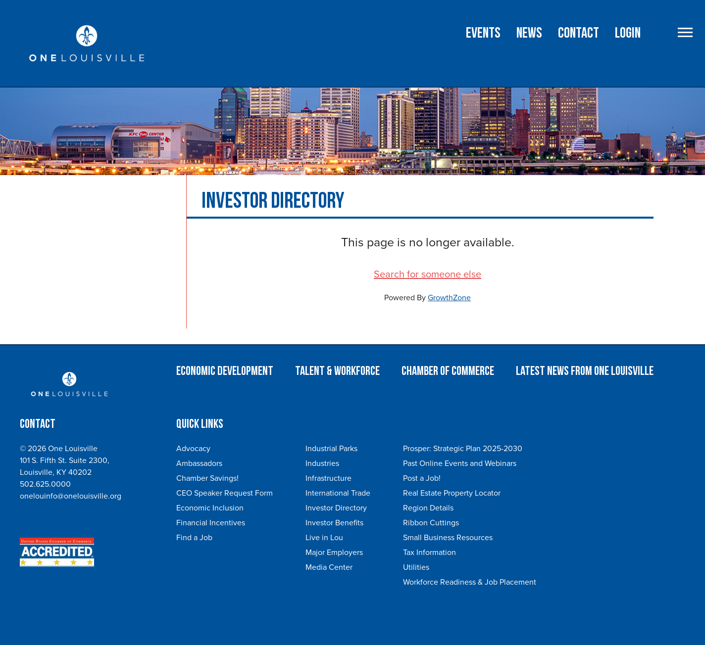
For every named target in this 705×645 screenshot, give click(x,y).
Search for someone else (427, 274)
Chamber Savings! (207, 478)
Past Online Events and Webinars (459, 463)
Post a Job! (422, 478)
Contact (578, 33)
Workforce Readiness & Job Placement (469, 582)
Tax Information (429, 552)
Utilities (416, 567)
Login (628, 33)
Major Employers (334, 552)
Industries (322, 463)
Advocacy (193, 449)
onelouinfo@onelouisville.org (70, 496)
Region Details (428, 508)
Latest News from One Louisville (585, 371)
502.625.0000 (45, 484)
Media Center (328, 567)
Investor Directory (336, 508)
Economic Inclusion (210, 508)
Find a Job (194, 538)
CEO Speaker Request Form (224, 493)
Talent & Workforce (337, 371)
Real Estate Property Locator (452, 493)
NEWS (529, 33)
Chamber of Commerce (448, 371)
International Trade (337, 493)
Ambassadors (199, 463)
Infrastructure (328, 478)
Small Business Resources (448, 538)
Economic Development (224, 371)
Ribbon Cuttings (431, 523)
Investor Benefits (334, 523)
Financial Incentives (210, 523)
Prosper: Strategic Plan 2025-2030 (462, 449)
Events (483, 33)
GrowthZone (449, 298)
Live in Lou (324, 538)
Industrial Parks (331, 449)
